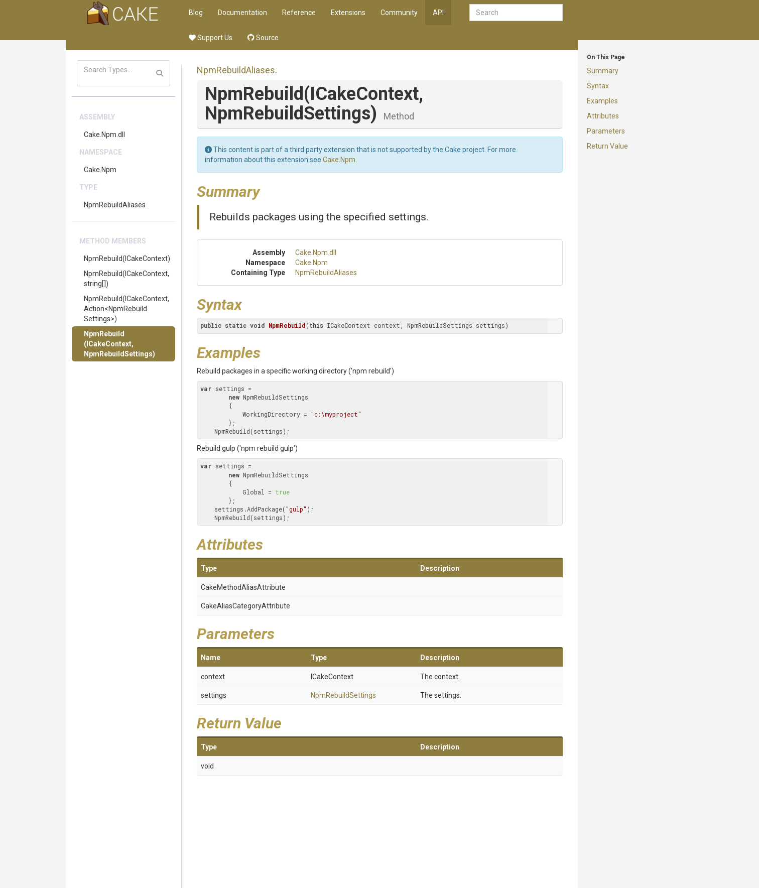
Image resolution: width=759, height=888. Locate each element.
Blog (196, 13)
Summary (602, 71)
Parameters (606, 131)
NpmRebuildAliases (115, 205)
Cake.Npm (100, 170)
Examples (602, 101)
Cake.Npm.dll (104, 135)
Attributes (603, 116)
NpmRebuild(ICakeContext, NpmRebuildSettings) (119, 344)
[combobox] (516, 12)
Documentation (242, 13)
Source (263, 38)
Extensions (348, 13)
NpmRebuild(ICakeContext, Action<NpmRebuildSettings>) (126, 309)
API (438, 13)
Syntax (598, 86)
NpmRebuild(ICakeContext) (127, 259)
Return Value (607, 146)
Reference (299, 13)
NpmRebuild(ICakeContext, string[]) (126, 279)
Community (399, 13)
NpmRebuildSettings (343, 695)
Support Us (210, 38)
